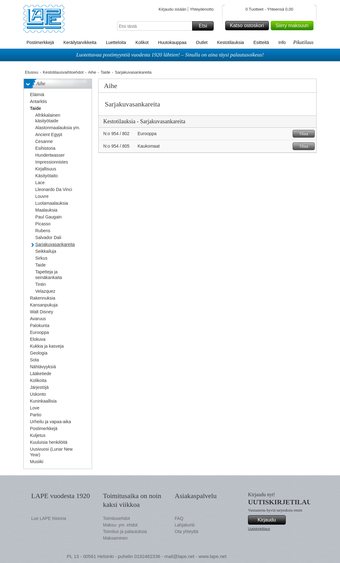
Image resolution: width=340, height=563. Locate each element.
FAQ (179, 518)
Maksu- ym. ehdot (120, 524)
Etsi (205, 26)
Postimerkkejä (40, 42)
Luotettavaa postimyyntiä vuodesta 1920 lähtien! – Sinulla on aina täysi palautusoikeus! (170, 55)
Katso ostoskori (248, 25)
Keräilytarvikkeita (79, 42)
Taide (105, 72)
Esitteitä (261, 42)
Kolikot (141, 42)
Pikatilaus (303, 42)
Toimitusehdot (116, 518)
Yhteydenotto (202, 9)
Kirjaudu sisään (172, 9)
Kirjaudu (271, 520)
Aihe (92, 72)
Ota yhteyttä (186, 531)
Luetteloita (116, 42)
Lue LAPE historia (48, 518)
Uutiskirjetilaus (259, 529)
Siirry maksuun (293, 25)
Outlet (201, 42)
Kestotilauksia (230, 42)
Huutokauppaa (172, 42)
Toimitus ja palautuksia (125, 531)
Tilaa (306, 134)
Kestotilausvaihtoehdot (63, 72)
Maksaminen (115, 538)
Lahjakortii (185, 524)
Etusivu (31, 72)
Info (282, 42)
